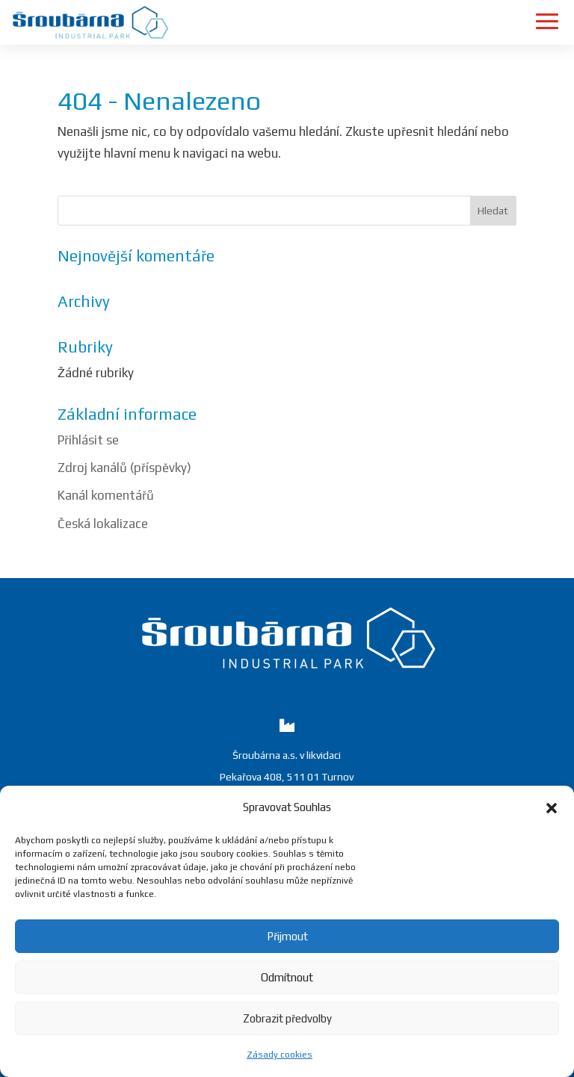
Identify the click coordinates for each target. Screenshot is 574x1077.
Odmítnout (287, 977)
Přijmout (287, 936)
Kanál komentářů (106, 495)
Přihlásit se (88, 439)
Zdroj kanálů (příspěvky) (124, 467)
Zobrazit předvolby (287, 1018)
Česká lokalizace (103, 523)
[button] (551, 808)
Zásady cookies (279, 1054)
